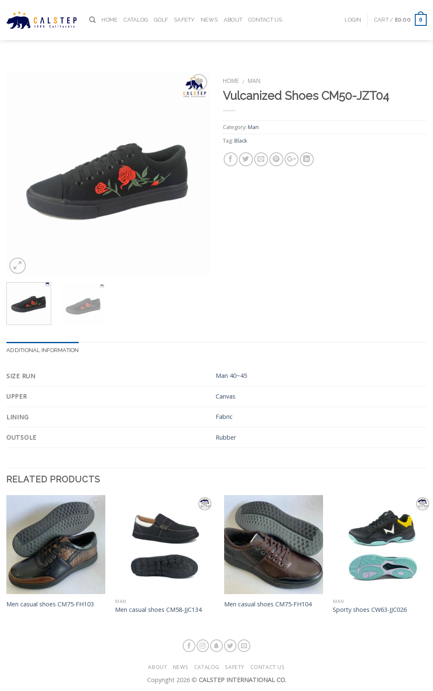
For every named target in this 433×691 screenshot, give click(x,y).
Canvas (226, 396)
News (209, 12)
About (233, 12)
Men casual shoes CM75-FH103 (50, 604)
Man (254, 81)
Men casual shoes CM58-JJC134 (158, 610)
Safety (184, 12)
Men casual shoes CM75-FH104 (268, 604)
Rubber (226, 437)
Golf (161, 12)
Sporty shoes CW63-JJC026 (370, 610)
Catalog (135, 12)
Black (240, 140)
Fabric (224, 417)
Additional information (42, 350)
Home (109, 12)
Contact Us (265, 12)
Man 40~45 (231, 376)
